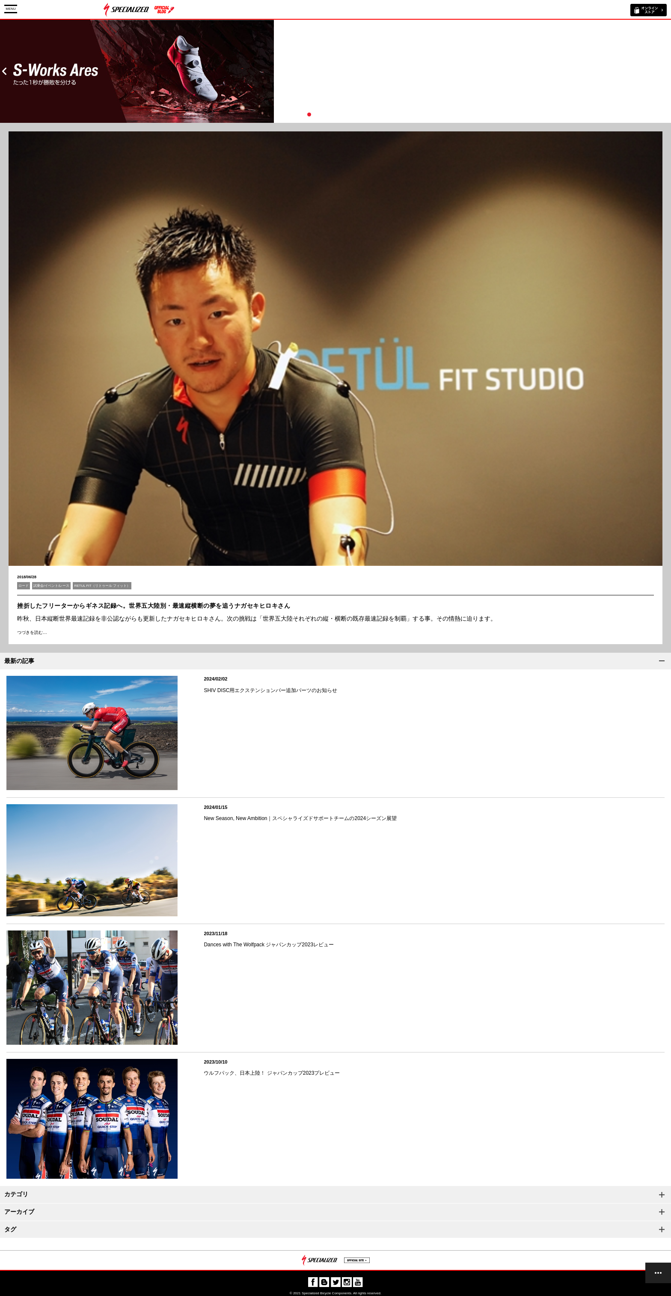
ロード (23, 586)
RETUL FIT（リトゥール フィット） (102, 586)
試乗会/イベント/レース (51, 586)
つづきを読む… (32, 632)
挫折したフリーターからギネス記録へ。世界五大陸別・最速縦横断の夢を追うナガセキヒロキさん (153, 605)
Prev (4, 71)
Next (666, 71)
